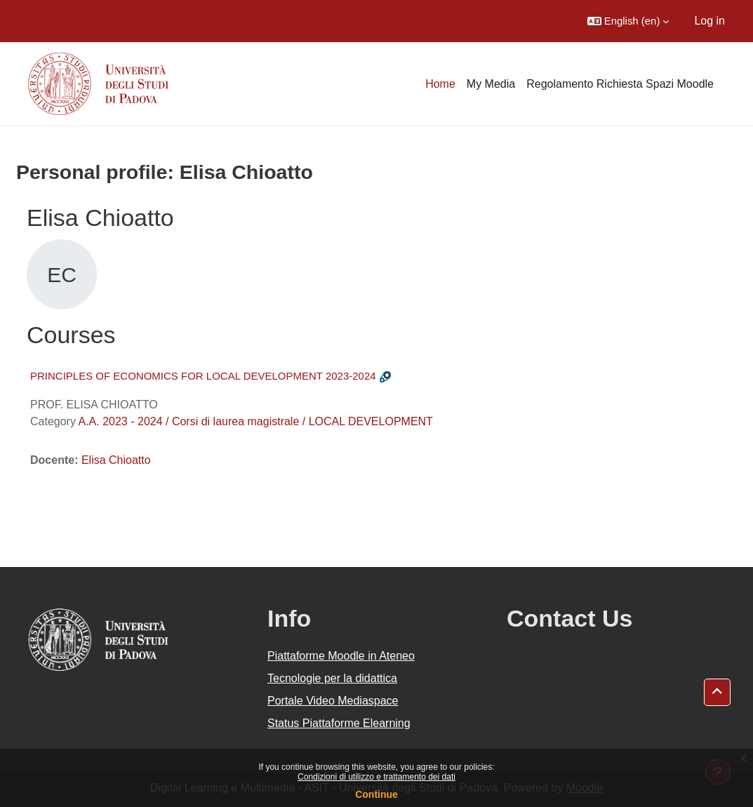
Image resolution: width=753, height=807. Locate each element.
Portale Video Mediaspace (333, 701)
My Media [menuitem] (491, 84)
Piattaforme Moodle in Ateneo (341, 656)
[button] (628, 21)
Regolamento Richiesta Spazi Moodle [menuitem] (620, 84)
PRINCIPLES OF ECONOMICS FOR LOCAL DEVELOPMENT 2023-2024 (203, 376)
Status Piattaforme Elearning (339, 723)
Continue (376, 794)
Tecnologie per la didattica (332, 678)
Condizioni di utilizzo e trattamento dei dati (376, 777)
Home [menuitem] (440, 84)
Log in (709, 21)
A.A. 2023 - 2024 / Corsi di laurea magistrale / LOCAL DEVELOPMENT (255, 421)
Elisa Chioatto (116, 460)
